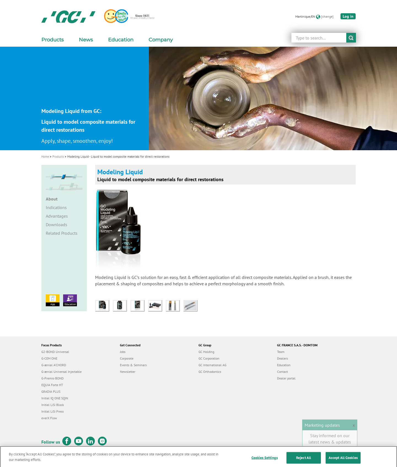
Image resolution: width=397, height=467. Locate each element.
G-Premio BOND (52, 378)
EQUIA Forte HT (52, 385)
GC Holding (206, 352)
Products (58, 157)
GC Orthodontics (209, 372)
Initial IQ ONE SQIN (54, 398)
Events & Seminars (133, 365)
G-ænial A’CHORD (53, 365)
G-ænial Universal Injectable (61, 372)
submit (351, 38)
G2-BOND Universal (55, 352)
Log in (348, 16)
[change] (327, 16)
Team (281, 352)
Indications (56, 207)
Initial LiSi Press (52, 411)
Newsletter (127, 372)
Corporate (126, 358)
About (52, 199)
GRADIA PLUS (50, 391)
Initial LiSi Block (52, 405)
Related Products (61, 233)
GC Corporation (208, 358)
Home (45, 157)
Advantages (57, 216)
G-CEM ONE (49, 358)
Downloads (56, 224)
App (53, 300)
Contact (282, 372)
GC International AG (212, 365)
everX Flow (49, 418)
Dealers (282, 358)
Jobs (122, 352)
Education (70, 300)
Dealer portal (286, 378)
